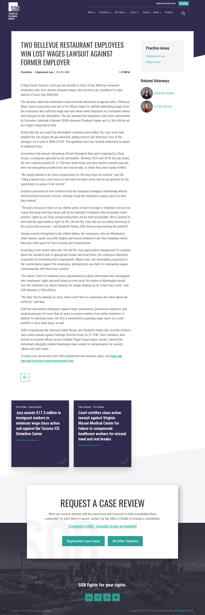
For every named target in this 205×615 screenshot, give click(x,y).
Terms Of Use (34, 610)
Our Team (119, 12)
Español (183, 3)
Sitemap (47, 610)
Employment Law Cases (83, 541)
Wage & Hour (153, 62)
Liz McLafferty (163, 106)
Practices (104, 12)
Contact (169, 12)
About (91, 12)
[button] (184, 13)
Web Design (180, 610)
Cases (133, 12)
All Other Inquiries (125, 541)
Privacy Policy (18, 610)
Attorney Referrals (166, 3)
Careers (146, 12)
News (156, 12)
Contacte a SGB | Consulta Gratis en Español (103, 526)
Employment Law (155, 56)
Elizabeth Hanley (164, 93)
